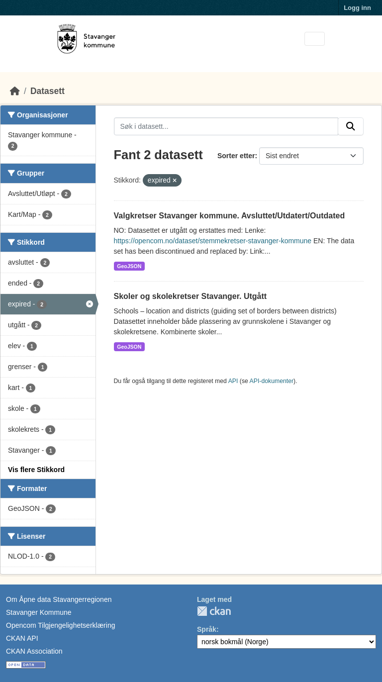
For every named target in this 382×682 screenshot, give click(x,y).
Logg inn (357, 7)
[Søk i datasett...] (226, 126)
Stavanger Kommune (39, 612)
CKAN (214, 611)
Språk (206, 629)
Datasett (47, 91)
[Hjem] (15, 91)
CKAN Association (34, 651)
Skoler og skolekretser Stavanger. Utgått (190, 296)
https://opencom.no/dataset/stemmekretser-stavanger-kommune (213, 241)
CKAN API (22, 638)
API (233, 381)
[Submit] (351, 126)
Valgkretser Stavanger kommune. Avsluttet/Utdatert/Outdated (229, 215)
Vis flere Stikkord (36, 470)
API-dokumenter (272, 381)
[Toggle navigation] (314, 39)
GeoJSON (129, 266)
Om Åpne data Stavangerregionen (58, 599)
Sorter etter (236, 156)
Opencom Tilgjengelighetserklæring (60, 625)
